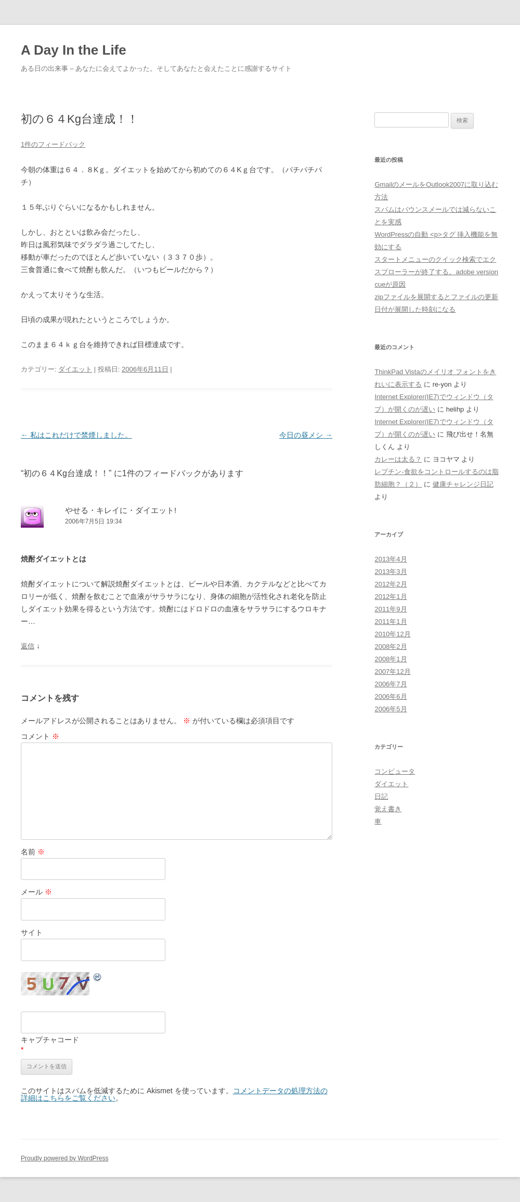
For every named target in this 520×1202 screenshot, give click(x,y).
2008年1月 (390, 659)
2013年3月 (390, 572)
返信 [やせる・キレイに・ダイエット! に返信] (27, 646)
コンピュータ (394, 771)
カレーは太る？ (398, 459)
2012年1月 (390, 596)
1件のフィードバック (53, 144)
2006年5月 (390, 709)
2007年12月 (392, 671)
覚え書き (387, 809)
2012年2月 (390, 584)
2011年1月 (390, 621)
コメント (40, 736)
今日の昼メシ (305, 435)
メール (36, 892)
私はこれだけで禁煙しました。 (76, 435)
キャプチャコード (50, 1039)
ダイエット (75, 369)
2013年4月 (390, 559)
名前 (33, 852)
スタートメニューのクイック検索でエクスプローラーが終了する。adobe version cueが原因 (436, 271)
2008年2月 (390, 646)
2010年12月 (392, 634)
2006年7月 (390, 684)
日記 (381, 796)
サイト (32, 932)
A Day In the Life (73, 50)
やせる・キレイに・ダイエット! (120, 510)
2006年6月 (390, 696)
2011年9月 (390, 609)
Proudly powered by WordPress (65, 1158)
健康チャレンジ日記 (463, 484)
